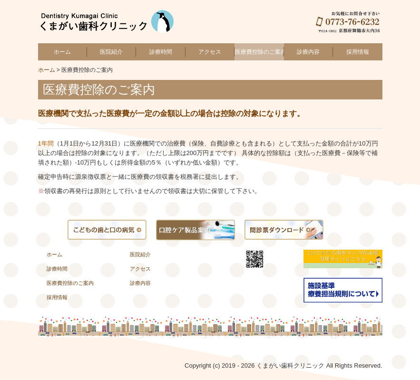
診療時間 (160, 52)
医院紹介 (111, 52)
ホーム (62, 52)
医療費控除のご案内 (259, 52)
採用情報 (357, 52)
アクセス (209, 52)
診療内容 (308, 52)
